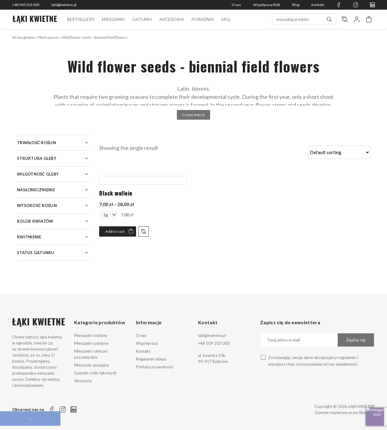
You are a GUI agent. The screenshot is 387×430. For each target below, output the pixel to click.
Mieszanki (113, 19)
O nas (236, 4)
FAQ (225, 19)
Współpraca (147, 343)
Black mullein (115, 193)
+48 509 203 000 (25, 4)
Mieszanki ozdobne (91, 343)
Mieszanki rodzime (90, 335)
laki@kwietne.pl (63, 4)
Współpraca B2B (266, 4)
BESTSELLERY (81, 19)
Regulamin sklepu (151, 359)
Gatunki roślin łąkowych (95, 372)
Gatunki (142, 19)
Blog (295, 4)
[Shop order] (339, 152)
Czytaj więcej (193, 114)
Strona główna (23, 37)
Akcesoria (171, 19)
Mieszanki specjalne (91, 365)
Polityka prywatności (154, 366)
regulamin (347, 357)
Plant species (48, 37)
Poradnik (202, 19)
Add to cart (115, 231)
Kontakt (317, 4)
